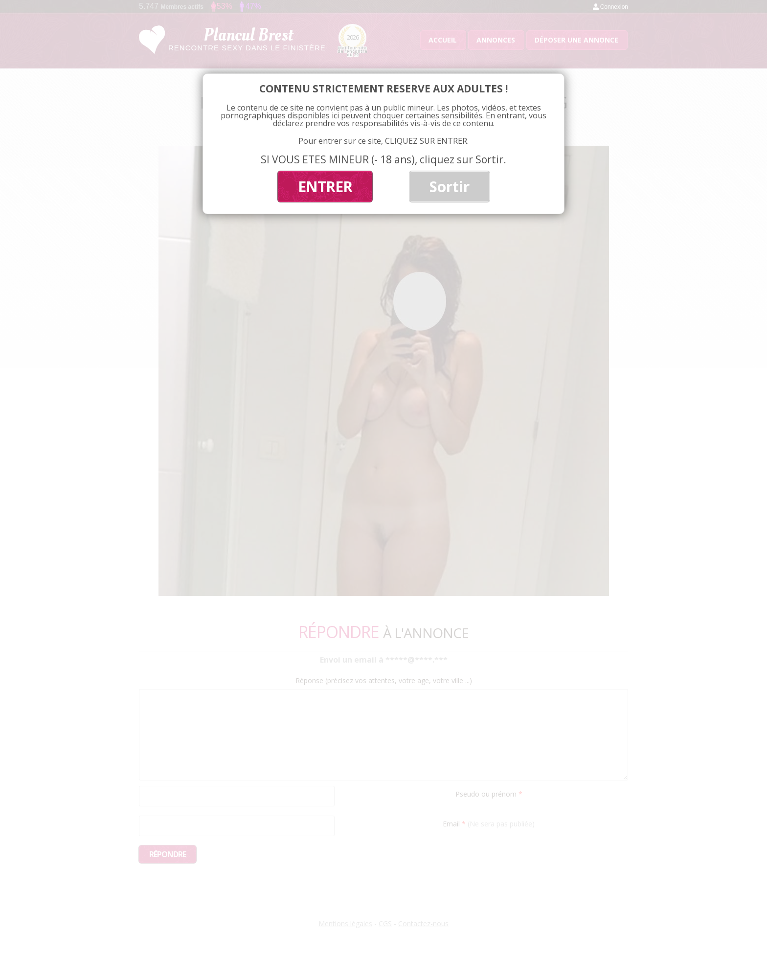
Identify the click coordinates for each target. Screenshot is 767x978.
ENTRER (325, 187)
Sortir (449, 187)
